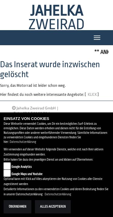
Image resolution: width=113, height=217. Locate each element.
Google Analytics (21, 166)
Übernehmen (17, 206)
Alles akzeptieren (53, 206)
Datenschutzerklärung (23, 141)
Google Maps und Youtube (26, 174)
